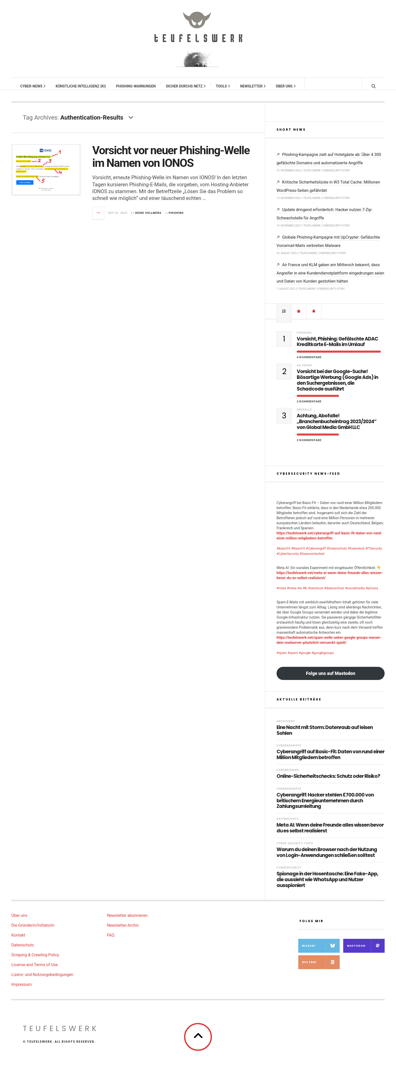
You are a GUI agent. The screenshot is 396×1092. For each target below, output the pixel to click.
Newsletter (253, 86)
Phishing (176, 218)
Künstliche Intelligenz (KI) (81, 86)
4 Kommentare (309, 362)
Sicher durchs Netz (186, 86)
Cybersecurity (289, 872)
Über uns (286, 86)
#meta (281, 593)
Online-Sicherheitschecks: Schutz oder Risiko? (328, 781)
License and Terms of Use (34, 969)
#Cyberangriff (316, 553)
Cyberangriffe (289, 750)
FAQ (110, 940)
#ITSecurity (373, 553)
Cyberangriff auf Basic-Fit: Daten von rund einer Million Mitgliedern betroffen (330, 760)
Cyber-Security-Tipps (295, 848)
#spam (282, 658)
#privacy (372, 593)
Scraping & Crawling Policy (35, 960)
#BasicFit (283, 553)
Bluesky (321, 951)
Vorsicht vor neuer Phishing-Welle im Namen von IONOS (171, 162)
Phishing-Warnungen (136, 86)
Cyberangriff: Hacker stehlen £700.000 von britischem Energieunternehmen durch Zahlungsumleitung (325, 805)
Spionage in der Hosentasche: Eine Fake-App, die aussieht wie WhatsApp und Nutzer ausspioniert (327, 884)
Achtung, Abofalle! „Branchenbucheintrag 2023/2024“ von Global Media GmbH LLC (336, 426)
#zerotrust (315, 593)
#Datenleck (356, 553)
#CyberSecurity (288, 559)
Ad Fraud (304, 370)
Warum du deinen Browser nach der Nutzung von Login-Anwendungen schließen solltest (327, 857)
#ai (299, 593)
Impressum (21, 989)
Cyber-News (33, 86)
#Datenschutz (337, 553)
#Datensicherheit (312, 559)
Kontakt (18, 940)
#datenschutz (334, 593)
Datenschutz (288, 824)
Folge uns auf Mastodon (330, 678)
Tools (223, 86)
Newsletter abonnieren (127, 920)
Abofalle (304, 414)
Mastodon (366, 951)
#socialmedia (355, 593)
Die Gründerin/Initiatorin (32, 930)
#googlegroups (323, 658)
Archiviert (286, 726)
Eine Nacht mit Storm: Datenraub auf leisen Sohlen (325, 735)
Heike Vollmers (148, 218)
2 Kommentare (309, 406)
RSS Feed (321, 967)
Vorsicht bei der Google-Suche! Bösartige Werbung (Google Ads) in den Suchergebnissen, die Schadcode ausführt (337, 385)
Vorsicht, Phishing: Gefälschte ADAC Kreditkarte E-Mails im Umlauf (337, 347)
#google (305, 658)
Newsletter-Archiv (123, 930)
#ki (305, 593)
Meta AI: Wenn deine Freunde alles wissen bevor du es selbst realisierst (330, 833)
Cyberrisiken (288, 775)
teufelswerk (61, 1033)
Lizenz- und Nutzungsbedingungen (42, 979)
